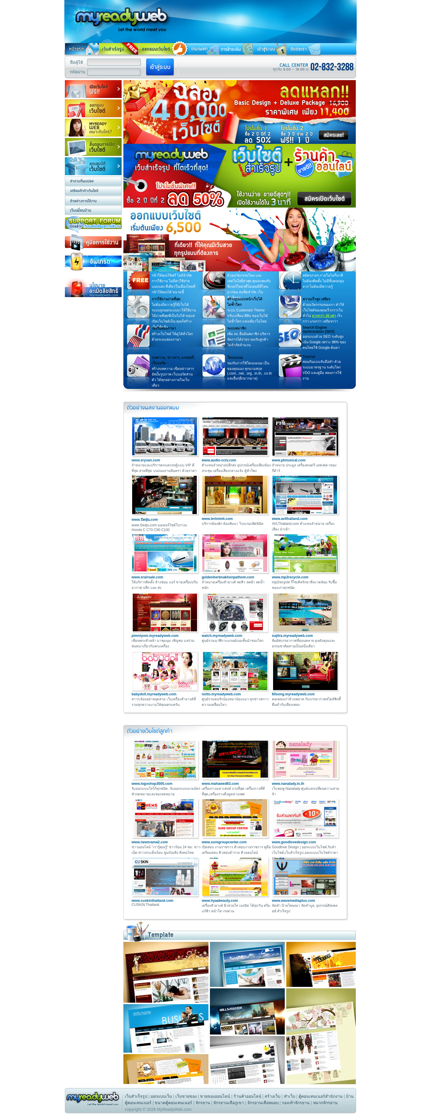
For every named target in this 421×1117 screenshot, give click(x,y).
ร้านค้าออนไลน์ (247, 1096)
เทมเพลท (199, 49)
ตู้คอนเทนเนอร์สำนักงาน (321, 1096)
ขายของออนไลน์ (215, 1096)
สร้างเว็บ (272, 1096)
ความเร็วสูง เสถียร (316, 299)
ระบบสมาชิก (236, 328)
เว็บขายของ (186, 1096)
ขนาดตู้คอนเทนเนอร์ (173, 1102)
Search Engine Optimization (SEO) (318, 329)
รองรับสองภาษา (164, 328)
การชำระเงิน (236, 49)
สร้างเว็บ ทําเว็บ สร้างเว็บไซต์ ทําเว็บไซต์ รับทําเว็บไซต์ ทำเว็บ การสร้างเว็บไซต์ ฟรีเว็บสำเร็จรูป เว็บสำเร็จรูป (118, 16)
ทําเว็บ (289, 1096)
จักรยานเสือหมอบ (263, 1102)
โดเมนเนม (235, 358)
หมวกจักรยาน (325, 1102)
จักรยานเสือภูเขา (228, 1102)
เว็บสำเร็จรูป (136, 1096)
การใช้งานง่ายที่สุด (166, 299)
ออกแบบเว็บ (161, 1096)
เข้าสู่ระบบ (270, 49)
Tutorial (309, 357)
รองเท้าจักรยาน (296, 1102)
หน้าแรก (81, 49)
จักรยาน (203, 1102)
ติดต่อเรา (303, 49)
